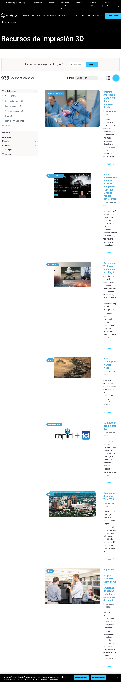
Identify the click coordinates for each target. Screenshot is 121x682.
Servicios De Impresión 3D (90, 16)
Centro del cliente (105, 6)
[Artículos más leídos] (72, 583)
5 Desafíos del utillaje (71, 588)
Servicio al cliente (89, 658)
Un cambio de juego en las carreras (52, 639)
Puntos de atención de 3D (52, 649)
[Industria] (19, 134)
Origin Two (87, 592)
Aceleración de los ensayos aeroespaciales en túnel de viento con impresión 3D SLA (98, 404)
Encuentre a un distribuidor (88, 639)
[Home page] (1, 23)
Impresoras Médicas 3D (110, 593)
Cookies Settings (81, 677)
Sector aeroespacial (110, 602)
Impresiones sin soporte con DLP (50, 612)
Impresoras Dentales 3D (110, 586)
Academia (106, 648)
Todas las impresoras (91, 606)
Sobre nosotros (108, 634)
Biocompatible (69, 638)
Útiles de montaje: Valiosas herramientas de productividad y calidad (99, 502)
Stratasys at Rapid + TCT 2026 (99, 264)
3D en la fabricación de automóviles (72, 612)
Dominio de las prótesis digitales (52, 655)
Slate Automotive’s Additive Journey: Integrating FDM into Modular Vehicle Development (99, 138)
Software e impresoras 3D (56, 16)
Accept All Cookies (98, 677)
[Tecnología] (19, 151)
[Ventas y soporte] (91, 629)
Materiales (73, 16)
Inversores (106, 655)
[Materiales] (72, 627)
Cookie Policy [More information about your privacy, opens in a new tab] (53, 679)
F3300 (85, 588)
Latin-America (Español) (15, 3)
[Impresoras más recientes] (91, 583)
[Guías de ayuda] (52, 581)
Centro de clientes (89, 654)
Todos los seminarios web (51, 662)
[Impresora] (19, 147)
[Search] (118, 6)
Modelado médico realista (70, 606)
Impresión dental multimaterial (50, 599)
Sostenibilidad (108, 651)
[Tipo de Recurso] (19, 92)
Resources (37, 3)
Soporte (51, 3)
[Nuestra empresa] (111, 629)
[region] (60, 678)
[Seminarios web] (52, 627)
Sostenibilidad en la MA (52, 644)
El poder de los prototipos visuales (51, 593)
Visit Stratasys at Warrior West (99, 230)
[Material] (19, 142)
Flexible (66, 635)
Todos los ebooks (50, 618)
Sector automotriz (109, 598)
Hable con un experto (91, 651)
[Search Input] (77, 66)
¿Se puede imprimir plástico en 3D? (70, 619)
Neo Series (87, 595)
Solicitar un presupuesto (87, 645)
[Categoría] (19, 155)
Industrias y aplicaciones (33, 16)
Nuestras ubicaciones (111, 641)
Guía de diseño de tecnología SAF (50, 606)
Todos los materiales (71, 642)
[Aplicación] (19, 138)
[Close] (117, 677)
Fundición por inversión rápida (52, 632)
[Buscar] (92, 66)
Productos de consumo (111, 605)
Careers (79, 3)
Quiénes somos (92, 4)
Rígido (66, 631)
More (4, 127)
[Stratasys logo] (9, 16)
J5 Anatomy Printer (90, 602)
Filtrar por (70, 79)
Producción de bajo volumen (71, 593)
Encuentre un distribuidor (65, 6)
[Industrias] (111, 581)
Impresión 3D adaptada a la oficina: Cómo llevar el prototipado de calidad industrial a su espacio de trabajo (97, 352)
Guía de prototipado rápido (71, 599)
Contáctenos (107, 638)
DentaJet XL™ (88, 599)
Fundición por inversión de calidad (52, 586)
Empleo (105, 645)
